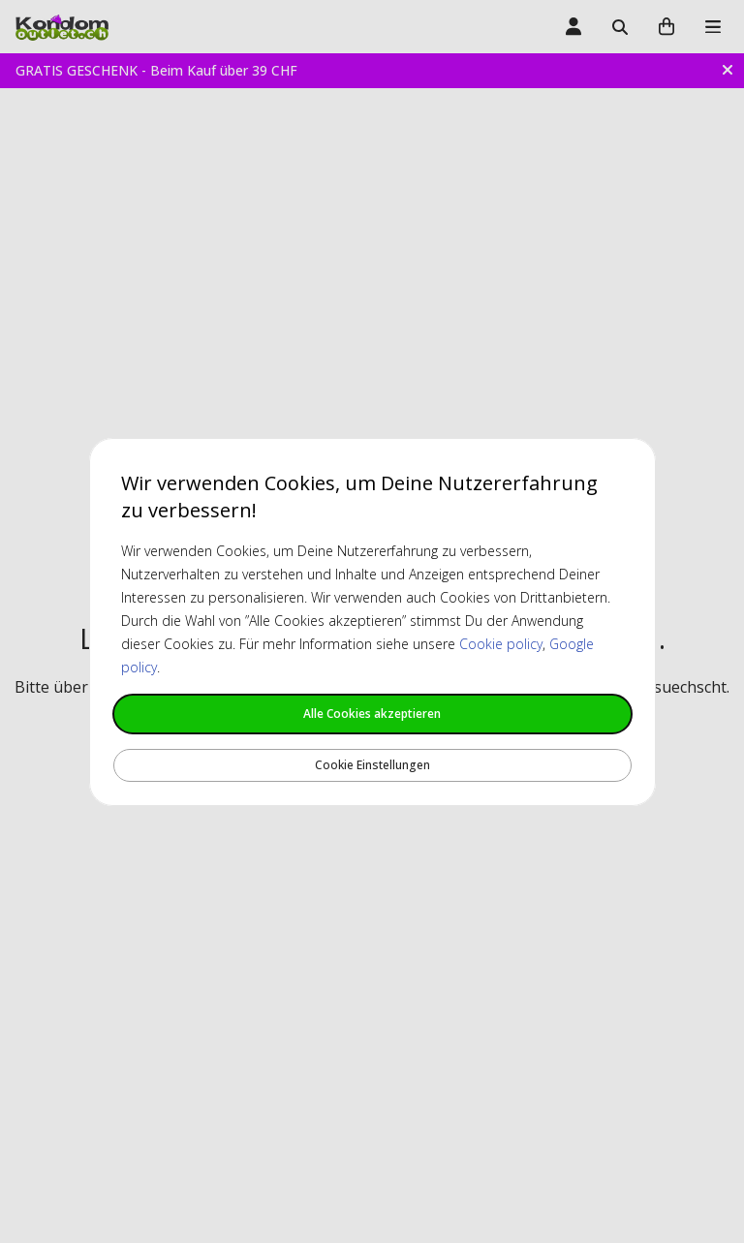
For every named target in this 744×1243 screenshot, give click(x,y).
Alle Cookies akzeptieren (372, 713)
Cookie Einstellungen (372, 765)
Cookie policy (500, 644)
